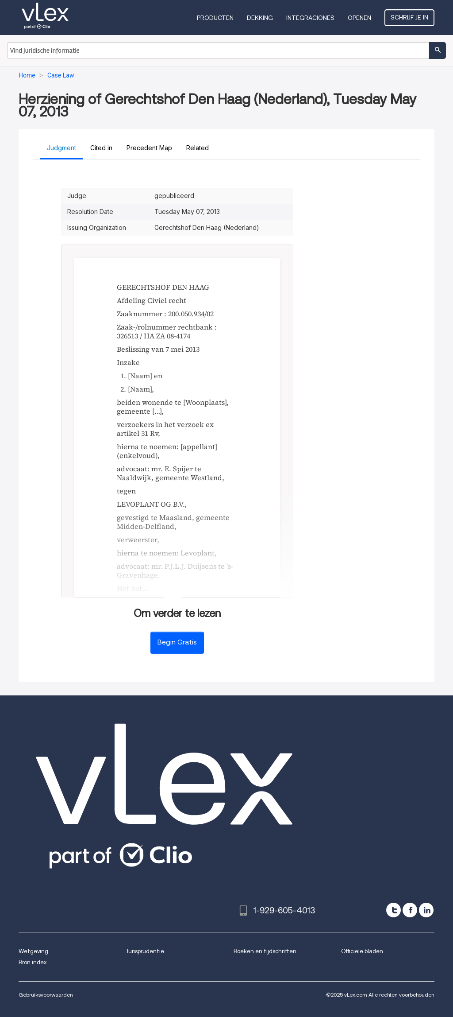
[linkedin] (426, 910)
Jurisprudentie (145, 951)
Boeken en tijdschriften (265, 951)
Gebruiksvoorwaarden (46, 995)
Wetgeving (33, 951)
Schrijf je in (409, 17)
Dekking (260, 17)
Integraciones (310, 17)
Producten (215, 17)
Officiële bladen (362, 951)
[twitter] (393, 910)
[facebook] (410, 910)
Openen (359, 17)
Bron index (32, 962)
